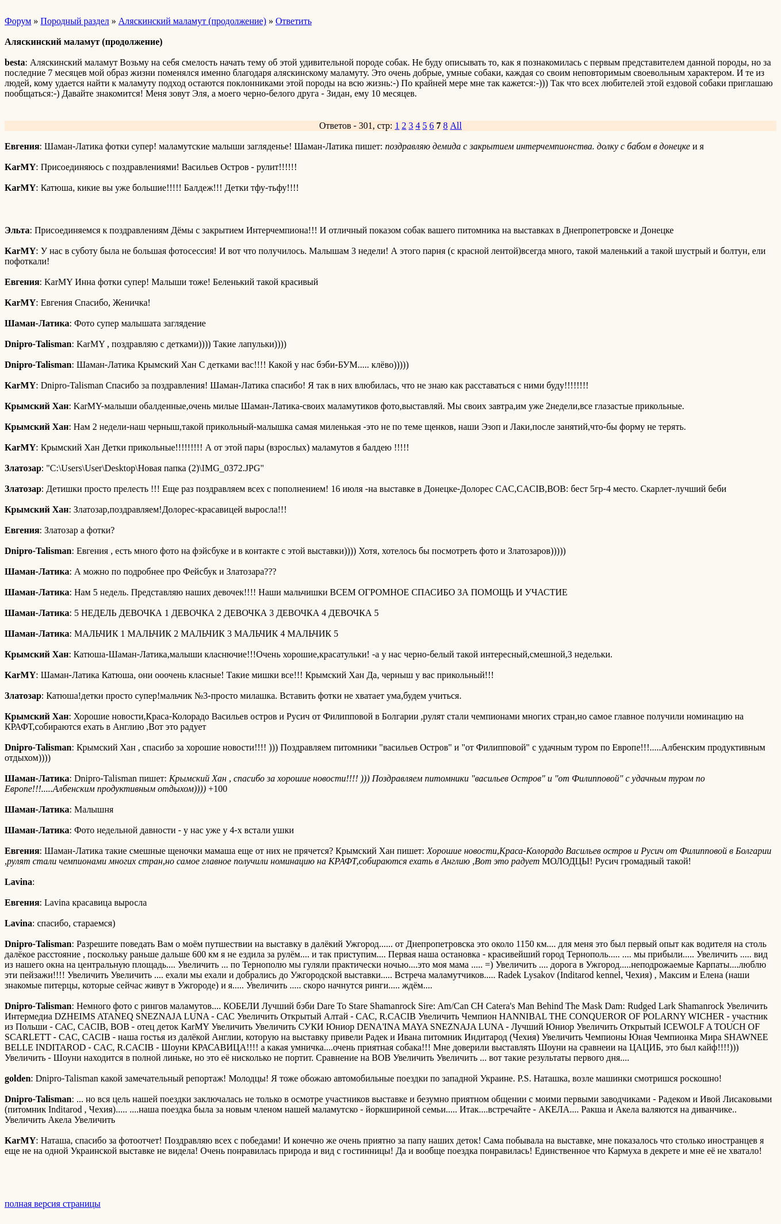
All (456, 125)
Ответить (293, 21)
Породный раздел (74, 21)
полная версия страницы (53, 1203)
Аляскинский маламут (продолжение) (192, 21)
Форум (18, 21)
